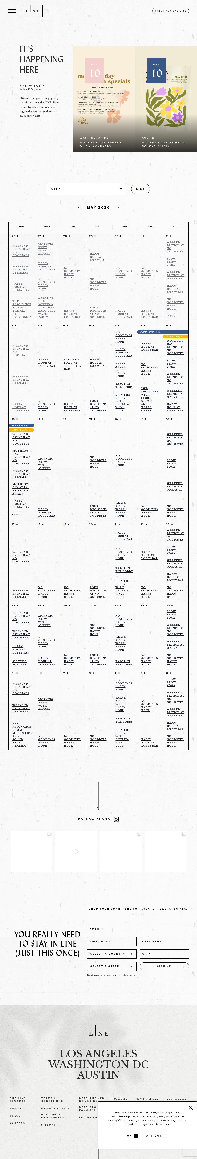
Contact (18, 1117)
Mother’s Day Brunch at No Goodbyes (175, 347)
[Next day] (116, 207)
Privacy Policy (55, 1117)
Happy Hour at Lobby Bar (20, 287)
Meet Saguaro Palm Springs (92, 1116)
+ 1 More (171, 316)
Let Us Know (91, 1125)
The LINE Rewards (18, 1107)
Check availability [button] (171, 11)
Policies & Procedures (52, 1124)
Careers (17, 1131)
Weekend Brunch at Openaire (21, 269)
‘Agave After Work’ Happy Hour (120, 370)
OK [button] (129, 1136)
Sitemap (48, 1133)
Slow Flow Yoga (171, 262)
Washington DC (98, 1073)
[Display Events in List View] (140, 189)
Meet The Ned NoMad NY (92, 1107)
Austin (98, 1083)
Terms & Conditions (52, 1107)
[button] (12, 11)
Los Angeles (99, 1062)
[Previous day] (80, 208)
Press (15, 1124)
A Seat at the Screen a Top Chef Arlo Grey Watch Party (46, 308)
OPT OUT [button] (154, 1136)
